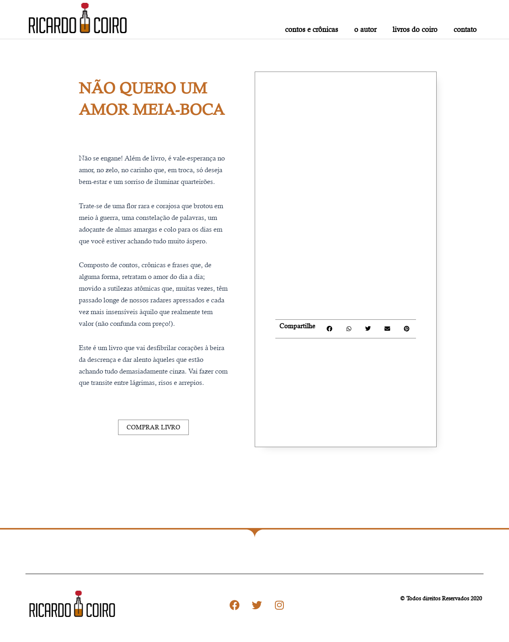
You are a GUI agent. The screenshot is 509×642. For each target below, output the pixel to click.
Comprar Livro (154, 427)
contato (465, 29)
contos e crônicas (311, 29)
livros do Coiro (415, 29)
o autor (365, 29)
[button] (329, 329)
